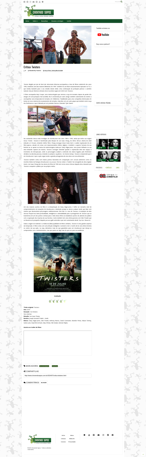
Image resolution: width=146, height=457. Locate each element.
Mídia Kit (72, 438)
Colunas (63, 438)
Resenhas (44, 21)
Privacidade (72, 442)
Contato (63, 442)
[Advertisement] (88, 11)
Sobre (35, 21)
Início (27, 21)
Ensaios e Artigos (57, 21)
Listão (69, 21)
